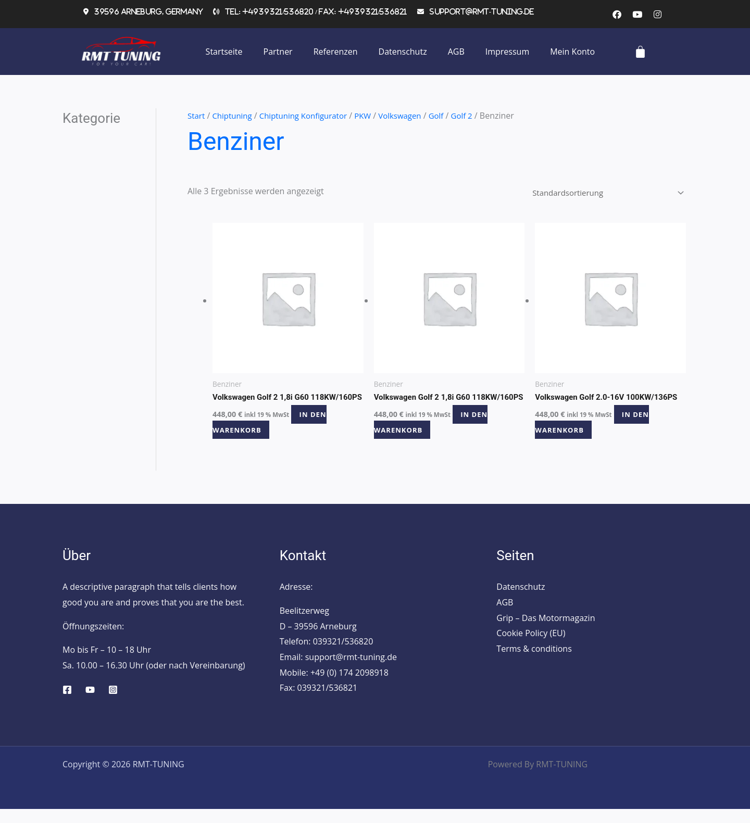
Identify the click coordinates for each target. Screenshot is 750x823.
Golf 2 (477, 115)
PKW (373, 115)
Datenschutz (403, 51)
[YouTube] (90, 703)
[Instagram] (113, 703)
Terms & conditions (533, 662)
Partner (278, 51)
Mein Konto (572, 51)
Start (197, 115)
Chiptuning (235, 115)
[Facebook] (67, 703)
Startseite (224, 51)
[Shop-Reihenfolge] (601, 194)
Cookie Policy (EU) (530, 647)
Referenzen (336, 51)
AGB (456, 51)
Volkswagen (412, 115)
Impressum (507, 51)
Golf (451, 115)
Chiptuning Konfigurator (310, 115)
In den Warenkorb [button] (275, 435)
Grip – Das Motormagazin (545, 631)
